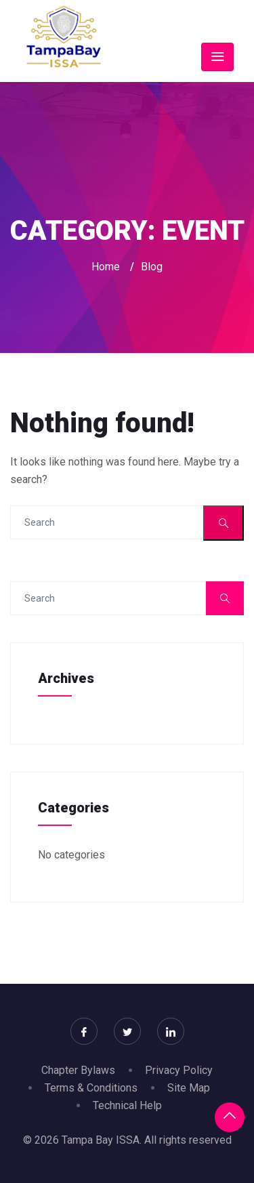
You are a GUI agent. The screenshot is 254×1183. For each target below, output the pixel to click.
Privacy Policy (179, 1070)
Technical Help (127, 1105)
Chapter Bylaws (78, 1070)
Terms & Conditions (91, 1087)
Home (105, 266)
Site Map (188, 1087)
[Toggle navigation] (217, 57)
